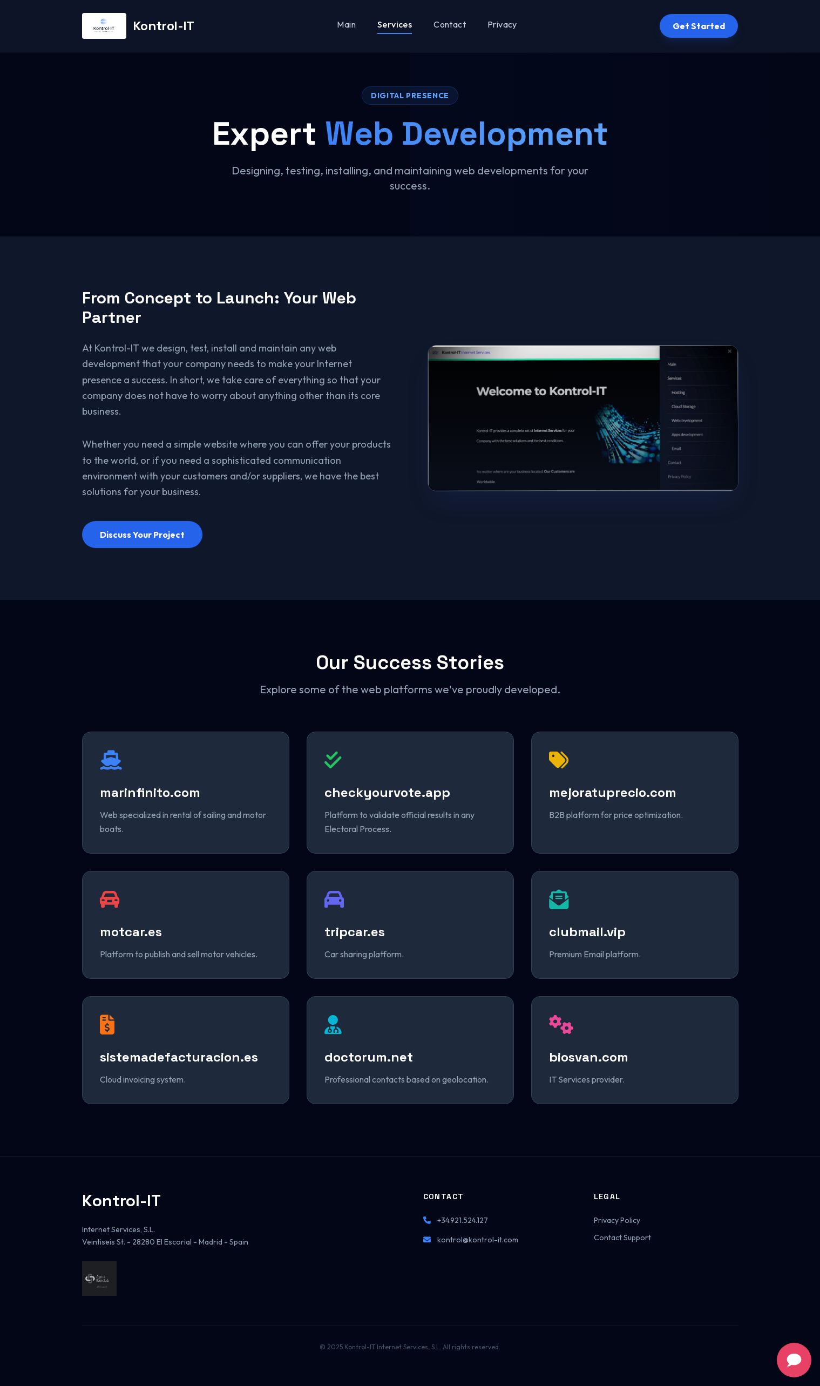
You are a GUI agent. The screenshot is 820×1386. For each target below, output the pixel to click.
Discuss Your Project (142, 534)
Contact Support (622, 1237)
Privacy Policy (617, 1220)
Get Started (699, 26)
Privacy (502, 24)
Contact (449, 24)
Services (394, 24)
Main (346, 24)
